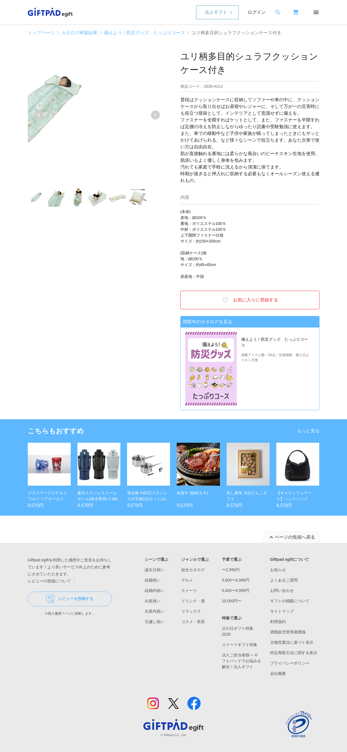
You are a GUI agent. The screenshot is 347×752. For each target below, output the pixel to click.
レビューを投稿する (69, 599)
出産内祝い (154, 611)
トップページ (41, 32)
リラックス (191, 611)
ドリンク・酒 (193, 601)
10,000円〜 (232, 601)
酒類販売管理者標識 (287, 632)
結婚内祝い (154, 590)
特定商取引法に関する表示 (293, 652)
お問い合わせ (282, 590)
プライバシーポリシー (289, 663)
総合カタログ (193, 570)
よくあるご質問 (284, 580)
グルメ (187, 580)
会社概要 (278, 673)
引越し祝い (154, 621)
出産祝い (152, 601)
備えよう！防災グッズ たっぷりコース (144, 32)
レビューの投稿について (53, 581)
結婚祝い (152, 580)
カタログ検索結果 (79, 32)
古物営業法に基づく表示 (291, 642)
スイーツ (189, 590)
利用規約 (278, 621)
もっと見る (308, 430)
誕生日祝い (154, 570)
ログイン (257, 12)
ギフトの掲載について (289, 601)
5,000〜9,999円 (235, 590)
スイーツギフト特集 (239, 644)
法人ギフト (216, 12)
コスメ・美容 (193, 621)
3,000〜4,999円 (235, 580)
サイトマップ (282, 611)
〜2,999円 (231, 570)
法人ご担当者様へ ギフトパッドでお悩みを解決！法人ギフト (241, 661)
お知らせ (278, 570)
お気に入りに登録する (250, 300)
